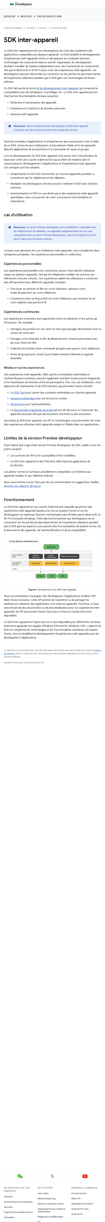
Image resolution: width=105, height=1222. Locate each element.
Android (8, 1196)
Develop (10, 16)
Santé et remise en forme (51, 1203)
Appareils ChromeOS (82, 1203)
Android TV (77, 1214)
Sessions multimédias (22, 398)
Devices (26, 16)
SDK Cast (19, 392)
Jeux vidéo (43, 1193)
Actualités (9, 1217)
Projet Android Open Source (18, 1212)
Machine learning (46, 1198)
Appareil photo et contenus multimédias (51, 1210)
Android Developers (13, 28)
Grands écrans (78, 1193)
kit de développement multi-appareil (57, 88)
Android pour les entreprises (18, 1201)
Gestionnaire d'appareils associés (33, 410)
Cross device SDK (49, 16)
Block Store (17, 404)
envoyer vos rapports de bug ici (22, 486)
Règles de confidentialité (50, 1216)
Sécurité (8, 1206)
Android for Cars (79, 1208)
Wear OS (75, 1198)
